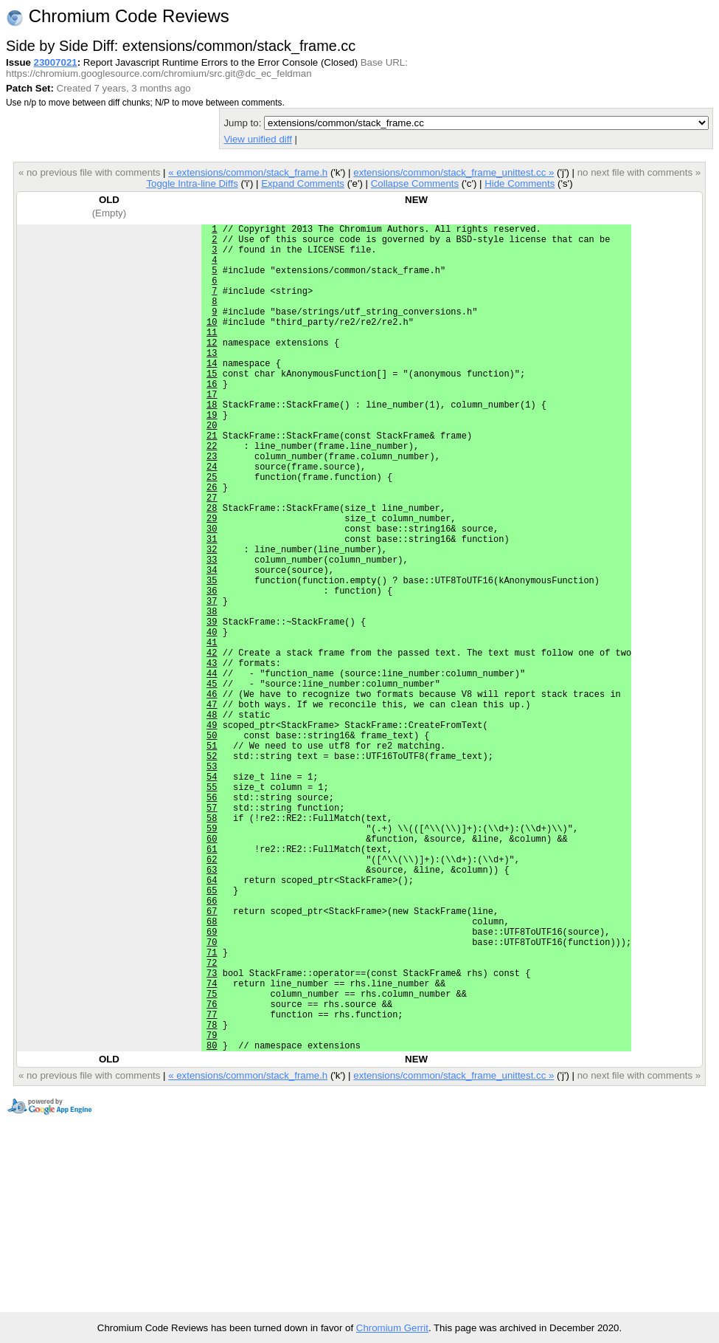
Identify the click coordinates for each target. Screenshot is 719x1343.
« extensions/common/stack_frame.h (247, 172)
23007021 (55, 62)
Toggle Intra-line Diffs (191, 183)
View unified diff (257, 139)
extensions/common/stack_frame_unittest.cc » (453, 172)
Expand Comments (302, 183)
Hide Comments (519, 183)
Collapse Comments (415, 183)
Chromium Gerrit (392, 1327)
